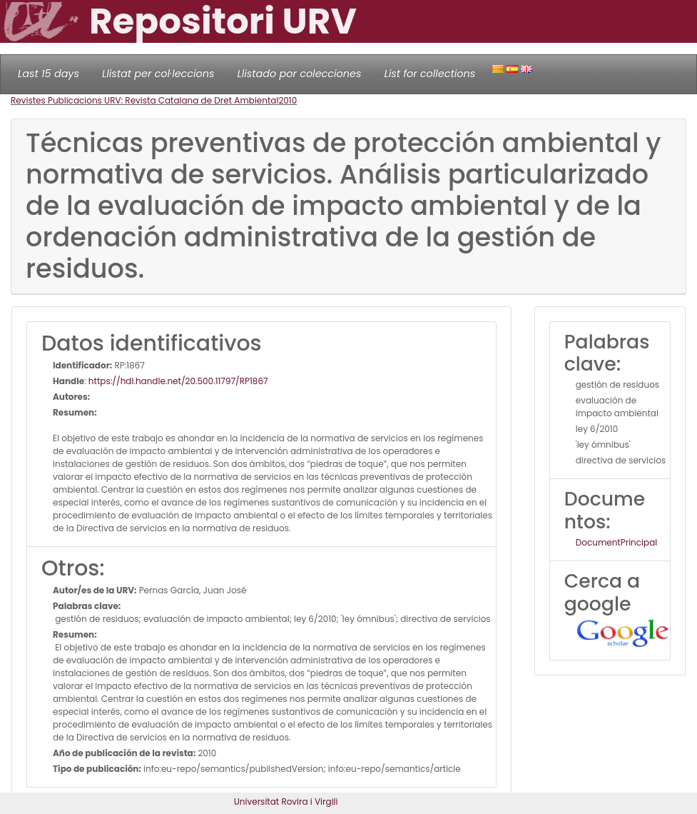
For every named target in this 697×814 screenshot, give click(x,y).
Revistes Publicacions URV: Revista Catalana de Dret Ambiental (144, 100)
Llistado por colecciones (300, 73)
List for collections (429, 73)
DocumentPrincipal (616, 542)
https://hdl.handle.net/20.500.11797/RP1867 (178, 381)
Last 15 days (48, 73)
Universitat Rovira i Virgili (286, 801)
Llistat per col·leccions (158, 73)
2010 (287, 100)
